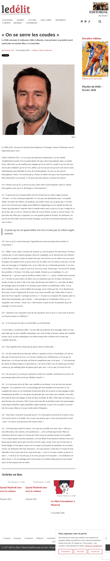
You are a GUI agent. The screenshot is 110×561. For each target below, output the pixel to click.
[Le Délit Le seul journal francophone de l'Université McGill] (16, 10)
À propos (6, 23)
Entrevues (49, 51)
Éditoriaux (62, 20)
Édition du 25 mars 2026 (92, 79)
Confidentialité (52, 550)
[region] (80, 543)
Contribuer (28, 550)
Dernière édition (91, 38)
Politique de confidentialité (93, 546)
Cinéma (35, 51)
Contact (55, 554)
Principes (17, 550)
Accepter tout (95, 551)
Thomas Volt (9, 51)
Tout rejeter (80, 551)
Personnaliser (65, 551)
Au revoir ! (103, 15)
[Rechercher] (103, 21)
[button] (13, 20)
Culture (42, 51)
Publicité (39, 550)
